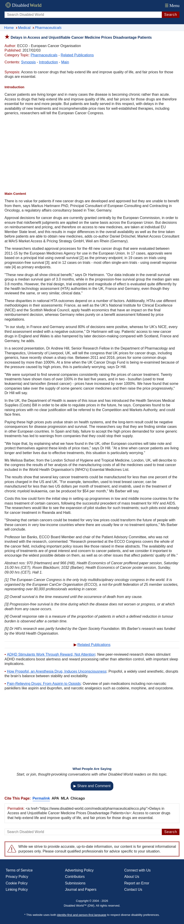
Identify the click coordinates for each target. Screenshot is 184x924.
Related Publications (77, 55)
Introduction (48, 62)
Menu (171, 5)
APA (55, 798)
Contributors (75, 877)
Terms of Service (19, 870)
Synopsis (28, 62)
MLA (65, 798)
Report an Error (136, 883)
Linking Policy (17, 889)
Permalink (41, 798)
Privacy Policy (17, 877)
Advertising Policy (79, 870)
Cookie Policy (17, 883)
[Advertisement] (92, 154)
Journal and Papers (81, 889)
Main (65, 62)
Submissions (75, 883)
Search (170, 15)
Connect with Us (137, 870)
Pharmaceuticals (44, 55)
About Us (131, 877)
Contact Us (133, 889)
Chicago (77, 798)
